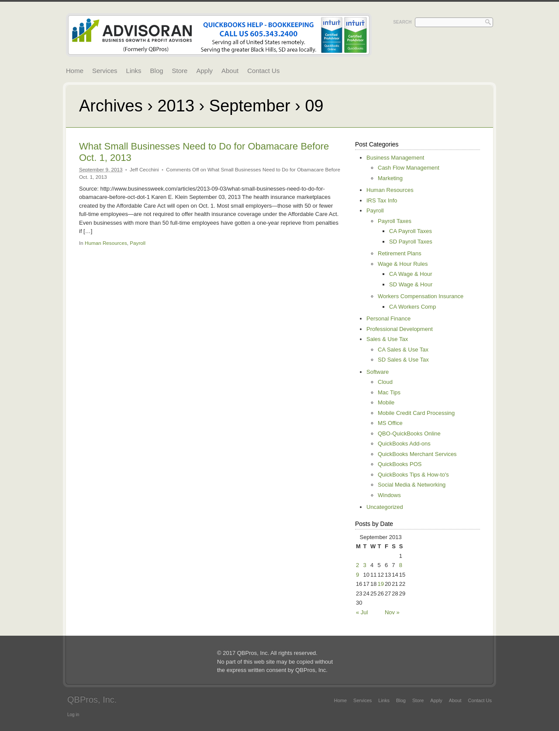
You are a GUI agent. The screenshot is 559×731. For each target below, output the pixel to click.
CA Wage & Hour (410, 274)
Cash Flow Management (408, 167)
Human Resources (106, 243)
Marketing (390, 178)
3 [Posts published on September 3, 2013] (364, 565)
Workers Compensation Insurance (420, 296)
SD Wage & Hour (410, 284)
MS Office (390, 423)
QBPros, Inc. (92, 699)
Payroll (137, 243)
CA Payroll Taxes (410, 231)
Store (180, 70)
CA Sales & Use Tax (403, 349)
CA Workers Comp (412, 306)
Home (74, 70)
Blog (156, 70)
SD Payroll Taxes (410, 241)
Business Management (395, 157)
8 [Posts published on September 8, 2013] (400, 565)
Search (402, 22)
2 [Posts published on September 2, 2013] (357, 565)
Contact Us (263, 70)
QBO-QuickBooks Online (409, 433)
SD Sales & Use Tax (403, 359)
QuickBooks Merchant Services (417, 454)
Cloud (385, 382)
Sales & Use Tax (387, 339)
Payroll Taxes (394, 221)
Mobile (386, 402)
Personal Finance (388, 318)
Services (104, 70)
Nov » (392, 612)
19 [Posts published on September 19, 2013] (380, 584)
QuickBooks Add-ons (404, 443)
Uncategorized (384, 507)
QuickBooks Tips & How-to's (413, 474)
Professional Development (399, 329)
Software (377, 372)
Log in (73, 714)
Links (133, 70)
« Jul (362, 612)
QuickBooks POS (399, 464)
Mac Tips (389, 392)
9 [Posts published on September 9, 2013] (357, 574)
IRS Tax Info (381, 200)
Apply (204, 70)
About (229, 70)
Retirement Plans (399, 253)
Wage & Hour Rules (403, 264)
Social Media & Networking (411, 484)
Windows (389, 495)
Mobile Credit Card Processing (416, 413)
